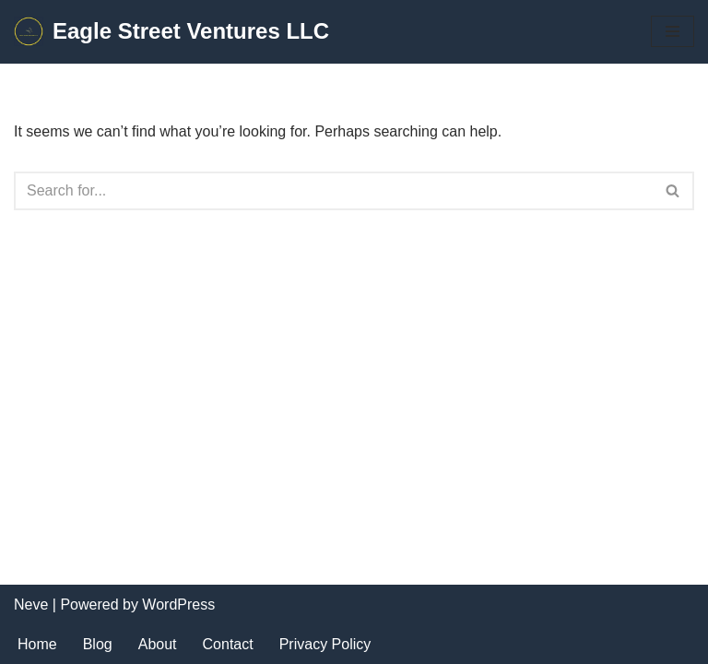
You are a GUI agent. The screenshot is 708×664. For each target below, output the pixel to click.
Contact (228, 644)
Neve (31, 604)
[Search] (333, 191)
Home (37, 644)
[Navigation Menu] (672, 31)
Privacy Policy (325, 644)
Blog (97, 644)
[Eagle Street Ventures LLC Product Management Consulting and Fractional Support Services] (171, 32)
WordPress (178, 604)
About (157, 644)
